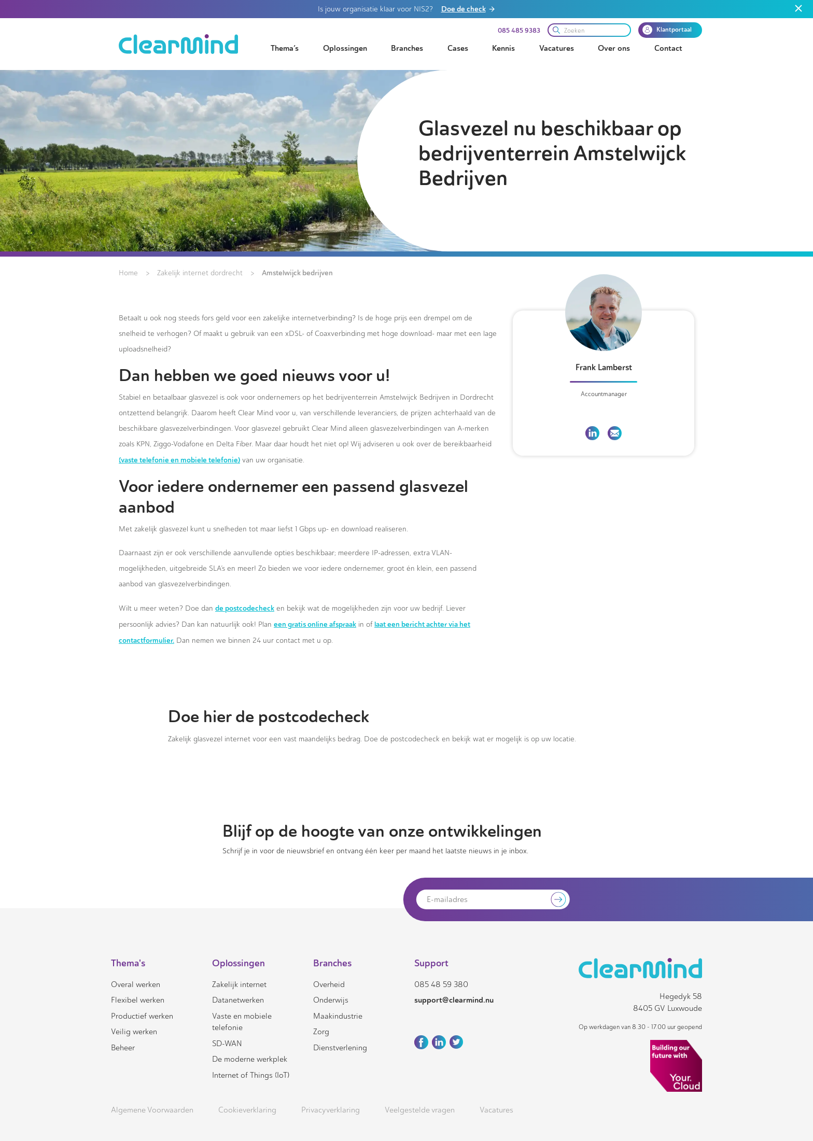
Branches (407, 48)
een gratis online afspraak (315, 624)
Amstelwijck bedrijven (297, 272)
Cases (457, 48)
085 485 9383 (519, 30)
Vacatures (556, 48)
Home (128, 273)
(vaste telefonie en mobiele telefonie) (179, 459)
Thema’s (285, 48)
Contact (668, 48)
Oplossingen (345, 48)
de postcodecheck (244, 608)
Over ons (614, 48)
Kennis (503, 48)
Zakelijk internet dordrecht (200, 273)
